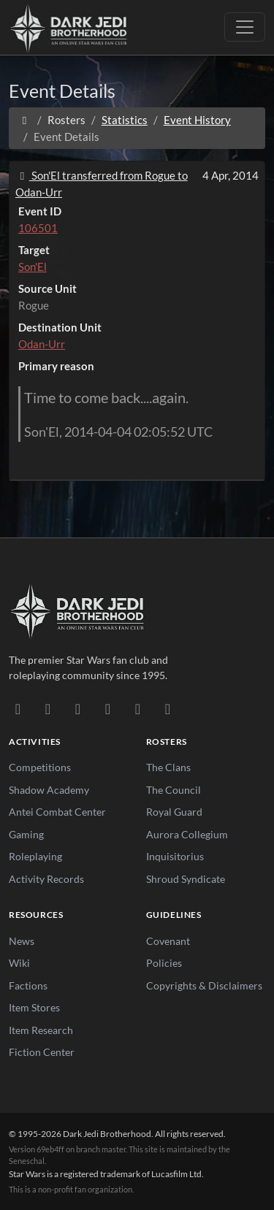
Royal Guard (174, 811)
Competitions (40, 767)
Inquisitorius (175, 856)
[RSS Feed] (168, 708)
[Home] (24, 119)
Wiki (19, 963)
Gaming (26, 834)
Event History (197, 119)
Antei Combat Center (57, 811)
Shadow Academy (49, 790)
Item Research (41, 1030)
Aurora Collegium (187, 834)
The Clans (168, 767)
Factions (28, 985)
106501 (38, 227)
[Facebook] (78, 708)
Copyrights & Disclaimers (204, 985)
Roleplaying (35, 856)
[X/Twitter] (138, 708)
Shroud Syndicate (185, 879)
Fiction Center (42, 1052)
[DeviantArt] (48, 708)
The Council (173, 790)
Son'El (32, 266)
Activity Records (46, 879)
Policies (164, 963)
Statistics (125, 119)
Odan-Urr (41, 344)
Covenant (168, 941)
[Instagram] (108, 708)
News (21, 941)
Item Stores (34, 1007)
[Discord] (18, 708)
